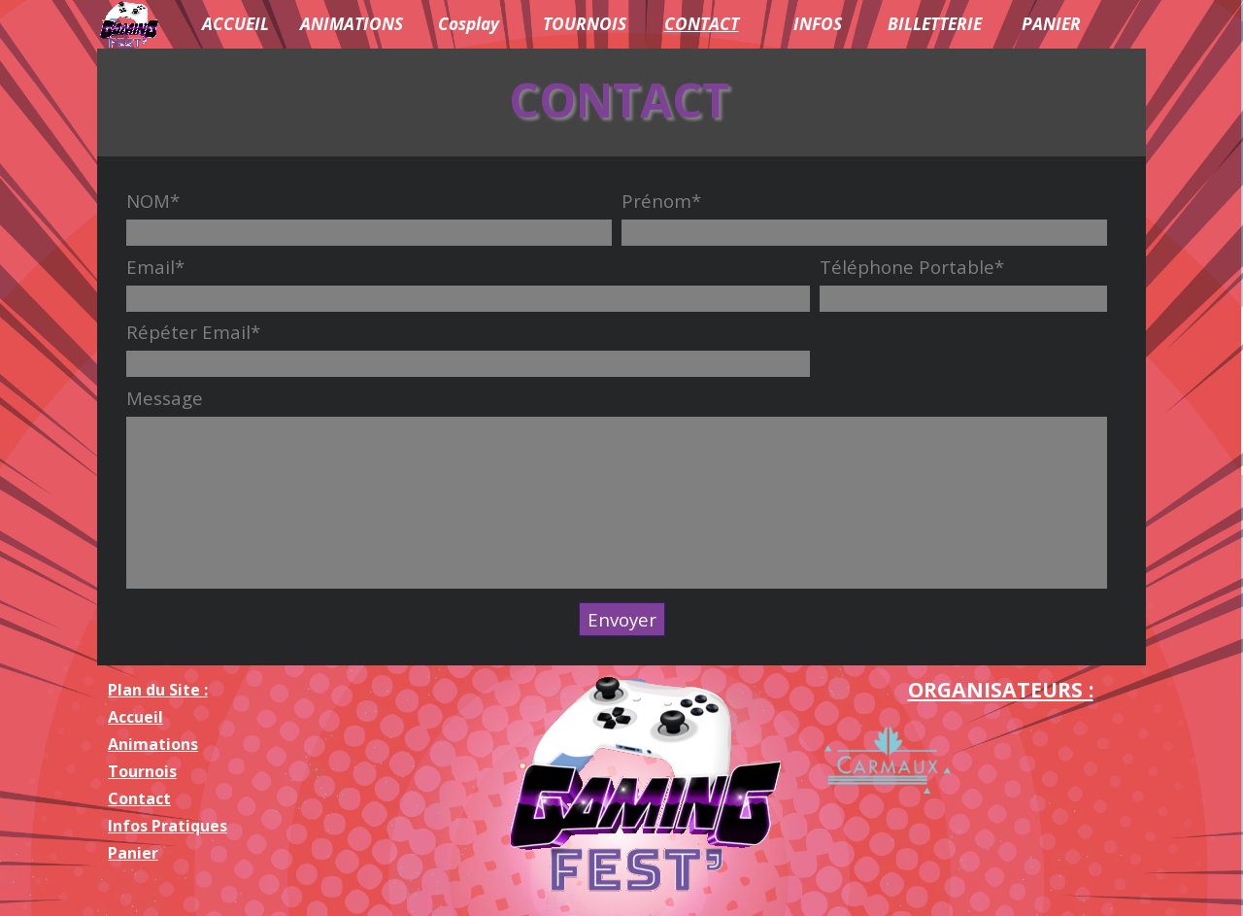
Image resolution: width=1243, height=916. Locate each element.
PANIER (1051, 23)
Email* (155, 266)
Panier (133, 853)
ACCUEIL (235, 23)
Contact (139, 798)
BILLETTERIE (935, 23)
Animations (153, 744)
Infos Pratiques (167, 825)
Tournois (142, 771)
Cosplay (468, 23)
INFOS (817, 23)
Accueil (135, 717)
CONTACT (701, 23)
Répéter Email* (193, 332)
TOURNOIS (584, 23)
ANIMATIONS (351, 23)
